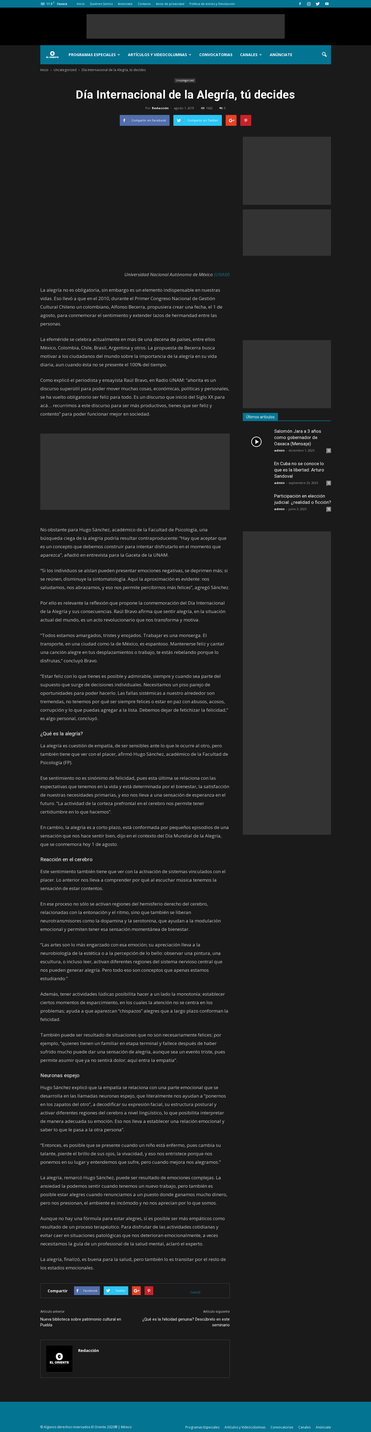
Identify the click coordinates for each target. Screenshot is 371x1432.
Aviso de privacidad (170, 4)
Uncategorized (185, 80)
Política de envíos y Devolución (212, 4)
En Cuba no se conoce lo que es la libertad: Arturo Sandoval (299, 470)
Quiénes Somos (101, 4)
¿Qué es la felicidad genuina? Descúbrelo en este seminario (186, 1322)
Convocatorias (215, 54)
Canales (251, 54)
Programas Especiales (94, 54)
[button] (324, 54)
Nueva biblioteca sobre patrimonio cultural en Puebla (80, 1322)
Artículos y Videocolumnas (159, 54)
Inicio (81, 4)
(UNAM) (222, 274)
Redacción (160, 108)
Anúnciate (125, 4)
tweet (196, 1292)
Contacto (144, 4)
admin (279, 450)
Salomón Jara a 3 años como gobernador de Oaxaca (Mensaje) (297, 437)
